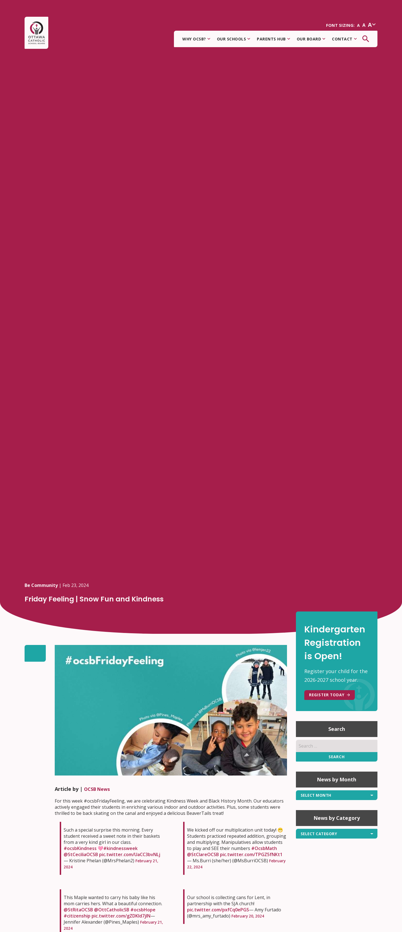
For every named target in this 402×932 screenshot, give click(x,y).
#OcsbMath (264, 848)
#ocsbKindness (80, 848)
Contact (344, 40)
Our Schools (233, 40)
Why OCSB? (196, 40)
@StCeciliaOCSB (81, 854)
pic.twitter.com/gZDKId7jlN (121, 916)
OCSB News (98, 789)
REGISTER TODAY (333, 696)
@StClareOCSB (203, 854)
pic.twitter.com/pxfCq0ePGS (218, 910)
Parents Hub (273, 40)
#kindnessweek (120, 848)
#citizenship (77, 916)
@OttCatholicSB (111, 910)
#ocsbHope (142, 910)
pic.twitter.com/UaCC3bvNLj (129, 854)
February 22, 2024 (206, 867)
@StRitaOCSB (78, 910)
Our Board (311, 40)
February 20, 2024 (250, 916)
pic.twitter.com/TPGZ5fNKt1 (251, 854)
